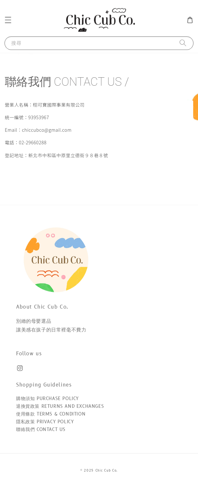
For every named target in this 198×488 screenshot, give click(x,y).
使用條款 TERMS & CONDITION (51, 414)
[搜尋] (183, 43)
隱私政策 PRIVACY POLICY (45, 422)
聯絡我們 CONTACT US (41, 429)
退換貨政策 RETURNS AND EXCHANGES (60, 406)
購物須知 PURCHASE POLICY (47, 399)
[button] (8, 20)
